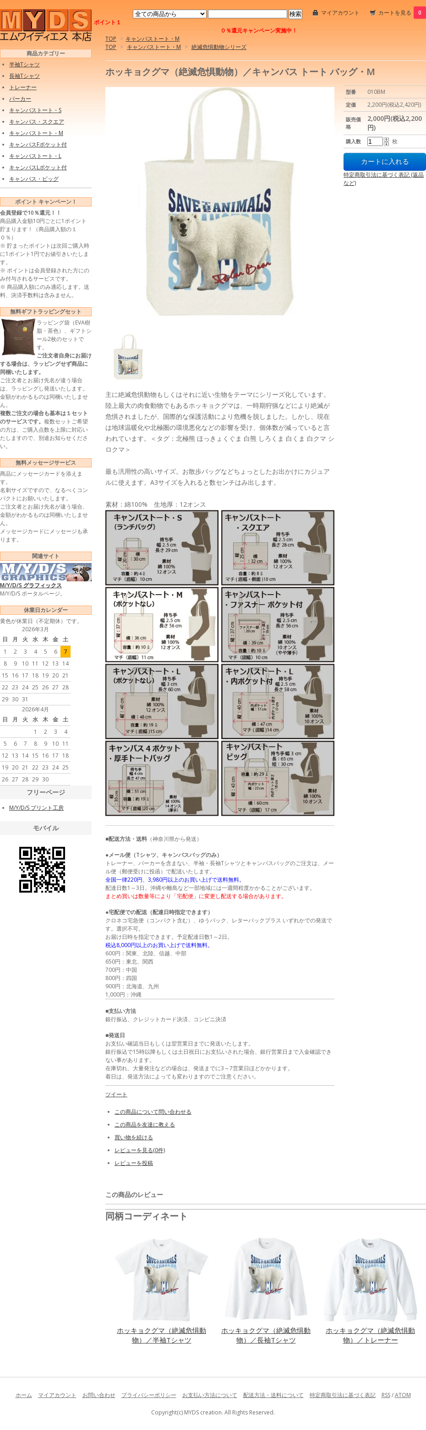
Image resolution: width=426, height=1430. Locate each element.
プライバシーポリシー (148, 1395)
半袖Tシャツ (24, 64)
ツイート (116, 1094)
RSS (386, 1395)
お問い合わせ (98, 1395)
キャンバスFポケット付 (38, 144)
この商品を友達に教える (145, 1124)
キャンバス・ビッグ (34, 179)
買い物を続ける (134, 1137)
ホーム (24, 1395)
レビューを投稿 (134, 1163)
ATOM (403, 1395)
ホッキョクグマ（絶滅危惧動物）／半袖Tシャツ (161, 1335)
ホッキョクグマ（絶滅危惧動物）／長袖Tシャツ (266, 1335)
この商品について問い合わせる (153, 1112)
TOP (110, 39)
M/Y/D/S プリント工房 (36, 808)
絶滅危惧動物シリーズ (218, 47)
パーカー (20, 99)
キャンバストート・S (35, 110)
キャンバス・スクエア (36, 121)
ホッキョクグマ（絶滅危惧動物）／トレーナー (370, 1335)
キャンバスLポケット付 (38, 167)
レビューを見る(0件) (140, 1150)
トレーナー (23, 87)
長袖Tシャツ (24, 76)
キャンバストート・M (153, 39)
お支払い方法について (209, 1395)
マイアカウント (340, 12)
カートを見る (402, 12)
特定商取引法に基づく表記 (343, 1395)
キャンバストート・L (35, 156)
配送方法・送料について (273, 1395)
